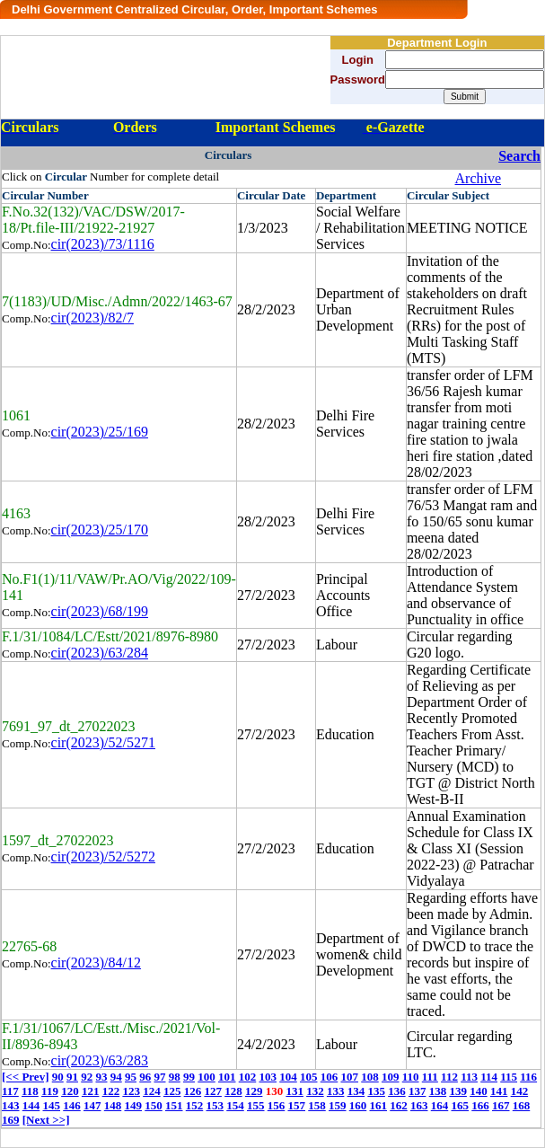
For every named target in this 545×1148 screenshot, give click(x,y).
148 (113, 1105)
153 (215, 1105)
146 (72, 1105)
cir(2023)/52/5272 (103, 856)
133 (336, 1091)
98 (174, 1076)
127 (213, 1091)
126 (193, 1091)
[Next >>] (46, 1119)
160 (358, 1105)
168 (522, 1105)
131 (294, 1091)
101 (227, 1076)
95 (130, 1076)
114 (488, 1076)
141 (499, 1091)
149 (134, 1105)
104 (288, 1076)
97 (159, 1076)
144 (31, 1105)
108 (370, 1076)
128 (233, 1091)
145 (52, 1105)
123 (131, 1091)
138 (438, 1091)
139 (458, 1091)
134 (356, 1091)
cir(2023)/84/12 (96, 962)
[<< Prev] (25, 1076)
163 (419, 1105)
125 (172, 1091)
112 (449, 1076)
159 (338, 1105)
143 (11, 1105)
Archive (478, 178)
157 (297, 1105)
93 (101, 1076)
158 (317, 1105)
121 (91, 1091)
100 (206, 1076)
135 (376, 1091)
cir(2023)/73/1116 (102, 244)
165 (461, 1105)
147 (92, 1105)
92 (86, 1076)
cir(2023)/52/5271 (103, 742)
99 (189, 1076)
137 (417, 1091)
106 (329, 1076)
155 (256, 1105)
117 (10, 1091)
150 (154, 1105)
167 (501, 1105)
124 (152, 1091)
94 (116, 1076)
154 (235, 1105)
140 (479, 1091)
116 (528, 1076)
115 (508, 1076)
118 (30, 1091)
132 (315, 1091)
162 (399, 1105)
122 (111, 1091)
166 (480, 1105)
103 (268, 1076)
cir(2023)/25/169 (99, 431)
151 (174, 1105)
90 (58, 1076)
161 (379, 1105)
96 (145, 1076)
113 (469, 1076)
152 (195, 1105)
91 (72, 1076)
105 (309, 1076)
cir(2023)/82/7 (92, 317)
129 (254, 1091)
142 (520, 1091)
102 (248, 1076)
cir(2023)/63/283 (99, 1060)
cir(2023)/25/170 (99, 529)
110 (410, 1076)
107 (349, 1076)
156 (277, 1105)
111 (430, 1076)
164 (440, 1105)
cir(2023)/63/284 (99, 652)
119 (49, 1091)
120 (70, 1091)
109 (391, 1076)
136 (397, 1091)
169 (11, 1119)
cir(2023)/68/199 (99, 611)
